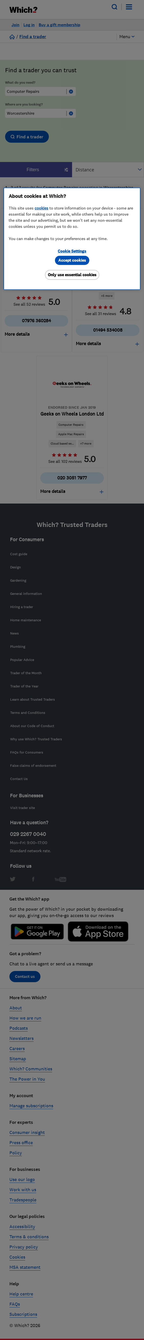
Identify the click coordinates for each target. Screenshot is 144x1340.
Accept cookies (72, 260)
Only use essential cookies (72, 274)
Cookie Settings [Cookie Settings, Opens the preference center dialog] (72, 251)
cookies (41, 208)
